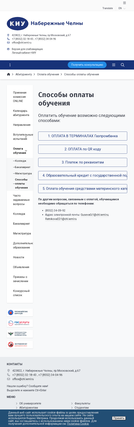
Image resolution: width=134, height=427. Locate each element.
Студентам (82, 407)
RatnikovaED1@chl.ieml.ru (61, 219)
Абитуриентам (28, 407)
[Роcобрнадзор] (20, 334)
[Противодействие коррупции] (20, 312)
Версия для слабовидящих (27, 49)
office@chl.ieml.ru (21, 42)
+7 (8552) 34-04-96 (45, 38)
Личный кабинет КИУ (24, 52)
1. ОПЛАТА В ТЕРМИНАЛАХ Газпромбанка (83, 136)
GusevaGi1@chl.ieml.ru (94, 214)
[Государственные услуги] (20, 323)
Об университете (30, 403)
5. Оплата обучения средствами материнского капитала (85, 188)
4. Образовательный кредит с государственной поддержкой (85, 175)
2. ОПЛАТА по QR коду (83, 149)
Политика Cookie (78, 423)
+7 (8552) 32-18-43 (22, 38)
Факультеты (82, 403)
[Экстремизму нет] (20, 345)
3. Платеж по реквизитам (83, 162)
